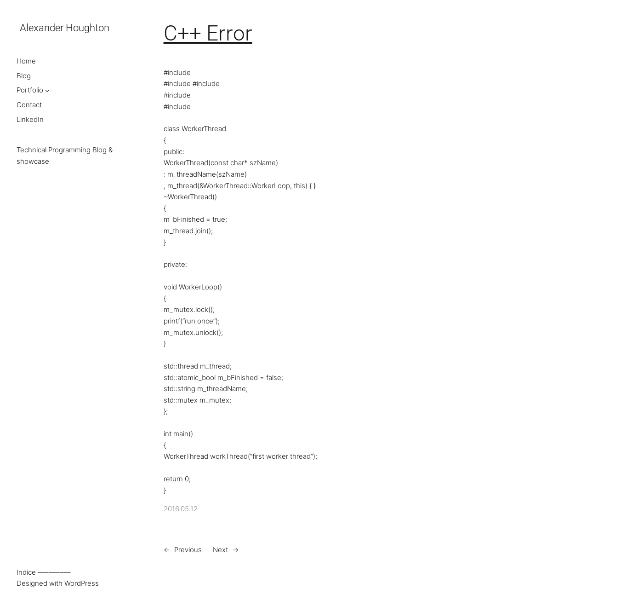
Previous (188, 549)
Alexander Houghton (64, 28)
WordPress (81, 583)
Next (220, 549)
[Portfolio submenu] (47, 90)
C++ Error (208, 33)
